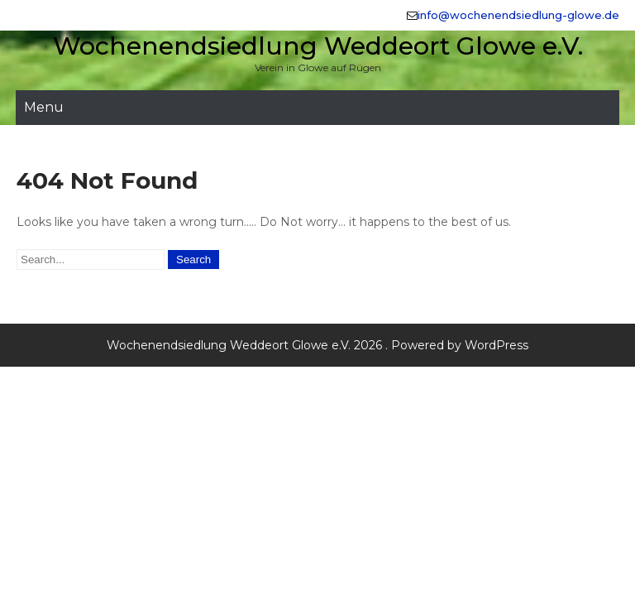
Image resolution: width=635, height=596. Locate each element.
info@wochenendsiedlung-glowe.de (518, 15)
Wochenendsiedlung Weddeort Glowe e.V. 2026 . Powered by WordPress (317, 345)
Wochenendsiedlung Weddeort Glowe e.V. (318, 46)
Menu (44, 107)
